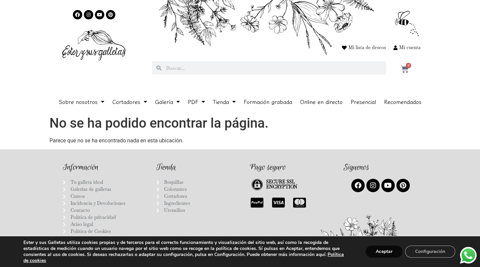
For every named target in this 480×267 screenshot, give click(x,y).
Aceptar (384, 251)
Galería (167, 102)
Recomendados (403, 102)
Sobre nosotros (81, 102)
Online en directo (321, 102)
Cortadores (129, 102)
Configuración (430, 251)
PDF (196, 102)
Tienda (224, 102)
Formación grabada (268, 102)
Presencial (363, 102)
